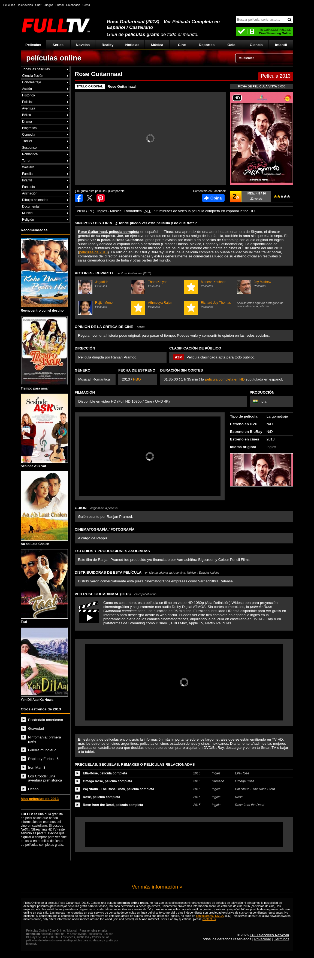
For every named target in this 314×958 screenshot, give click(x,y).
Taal (44, 586)
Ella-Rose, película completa (105, 773)
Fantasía (28, 187)
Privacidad (262, 939)
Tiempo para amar (44, 353)
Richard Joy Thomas (209, 304)
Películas (33, 45)
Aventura (28, 108)
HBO (137, 379)
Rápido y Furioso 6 (43, 759)
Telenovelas (25, 5)
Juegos (48, 5)
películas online (53, 58)
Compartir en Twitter (90, 198)
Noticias (132, 45)
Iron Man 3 (37, 767)
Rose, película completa (101, 797)
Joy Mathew (262, 284)
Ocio (231, 45)
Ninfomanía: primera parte (44, 739)
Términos (281, 939)
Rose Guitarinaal (122, 86)
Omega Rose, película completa (107, 781)
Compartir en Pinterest (100, 198)
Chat (38, 5)
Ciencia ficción (32, 76)
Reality (108, 45)
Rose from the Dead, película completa (113, 805)
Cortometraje (31, 82)
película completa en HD (224, 379)
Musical (27, 213)
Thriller (27, 141)
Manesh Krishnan (209, 284)
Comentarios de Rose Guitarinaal (213, 198)
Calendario (73, 5)
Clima (86, 5)
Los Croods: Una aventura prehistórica (45, 778)
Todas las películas (36, 69)
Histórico (28, 95)
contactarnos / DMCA (210, 915)
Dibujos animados (35, 200)
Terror (26, 161)
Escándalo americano (45, 720)
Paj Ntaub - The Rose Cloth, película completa (118, 789)
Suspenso (29, 148)
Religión (28, 219)
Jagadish (104, 284)
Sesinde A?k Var (44, 431)
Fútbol (60, 5)
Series (58, 45)
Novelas (83, 45)
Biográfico (29, 128)
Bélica (26, 115)
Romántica (30, 154)
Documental (31, 206)
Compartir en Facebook (79, 198)
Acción (27, 89)
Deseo (33, 789)
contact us (209, 919)
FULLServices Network (269, 935)
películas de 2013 (93, 252)
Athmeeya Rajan (157, 304)
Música (157, 45)
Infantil (281, 45)
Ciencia (256, 45)
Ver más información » (157, 887)
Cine (182, 45)
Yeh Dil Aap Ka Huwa (44, 664)
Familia (27, 174)
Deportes (207, 45)
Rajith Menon (104, 304)
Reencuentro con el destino (44, 275)
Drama (27, 121)
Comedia (28, 134)
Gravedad (36, 728)
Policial (27, 102)
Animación (29, 193)
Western (28, 167)
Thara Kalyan (157, 284)
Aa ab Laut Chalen (44, 508)
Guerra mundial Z (42, 750)
